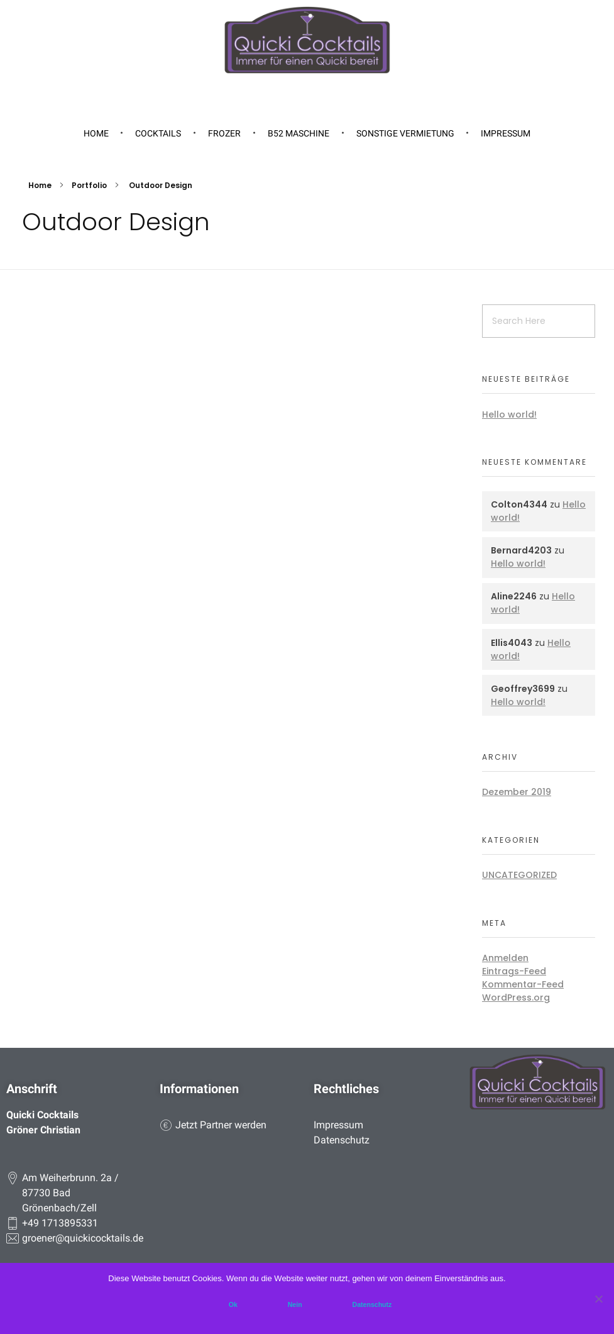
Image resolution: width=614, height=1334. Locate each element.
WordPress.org (516, 997)
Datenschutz (372, 1304)
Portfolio (89, 185)
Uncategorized (519, 875)
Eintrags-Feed (514, 971)
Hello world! (509, 414)
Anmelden (505, 958)
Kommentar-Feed (523, 984)
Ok (233, 1304)
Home (40, 185)
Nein (295, 1304)
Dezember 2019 (516, 792)
